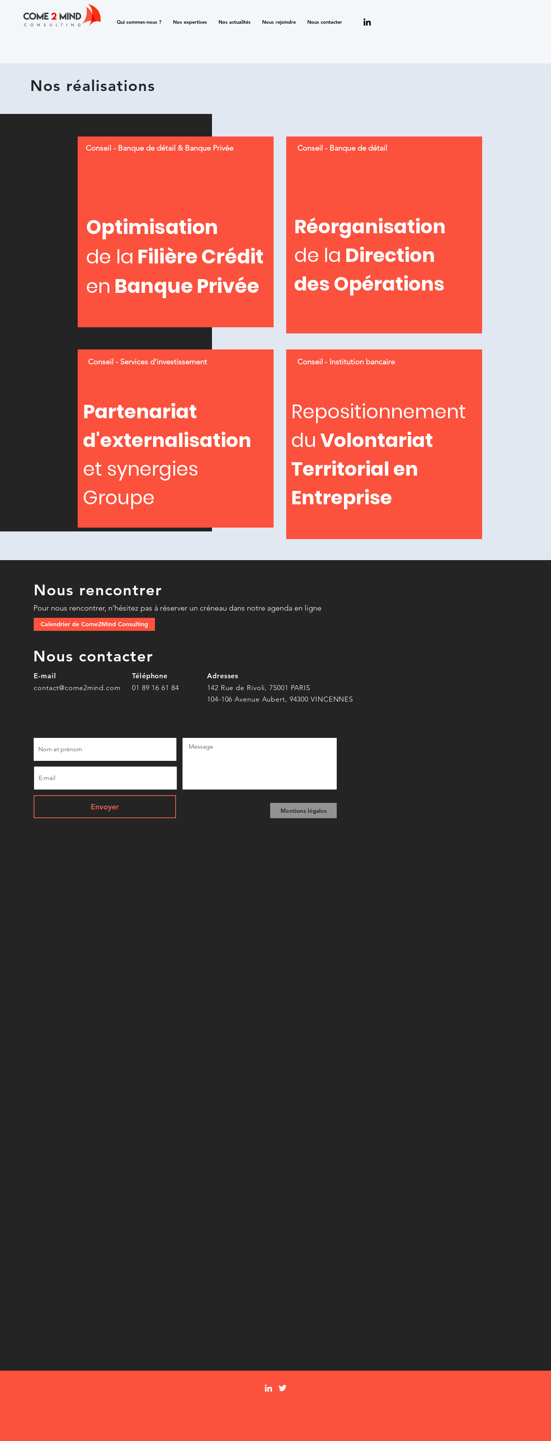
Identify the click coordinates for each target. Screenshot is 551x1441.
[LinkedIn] (268, 1388)
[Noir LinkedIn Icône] (367, 22)
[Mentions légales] (303, 810)
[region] (176, 231)
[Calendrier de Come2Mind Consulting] (94, 624)
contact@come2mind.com (77, 688)
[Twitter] (282, 1388)
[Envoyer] (105, 806)
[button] (139, 22)
